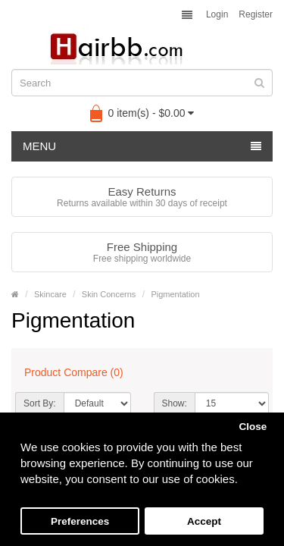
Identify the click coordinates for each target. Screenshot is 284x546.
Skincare (50, 294)
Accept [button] (204, 521)
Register (256, 14)
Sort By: (39, 403)
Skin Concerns (109, 294)
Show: (174, 403)
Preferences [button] (80, 521)
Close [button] (253, 426)
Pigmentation (175, 294)
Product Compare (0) (73, 372)
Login (217, 14)
